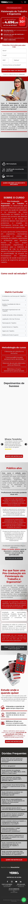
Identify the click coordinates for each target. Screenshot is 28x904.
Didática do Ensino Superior (14, 335)
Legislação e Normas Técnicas (14, 319)
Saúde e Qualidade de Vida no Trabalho (14, 304)
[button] (26, 444)
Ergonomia (14, 300)
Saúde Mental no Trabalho (14, 327)
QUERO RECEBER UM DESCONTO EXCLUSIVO (14, 183)
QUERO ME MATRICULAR (14, 456)
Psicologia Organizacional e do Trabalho (14, 310)
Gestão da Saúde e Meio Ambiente (14, 315)
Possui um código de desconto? (14, 74)
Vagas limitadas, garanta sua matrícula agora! (14, 648)
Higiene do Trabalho (14, 331)
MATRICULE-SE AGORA (14, 558)
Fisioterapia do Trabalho (14, 323)
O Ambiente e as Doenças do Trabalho (14, 296)
